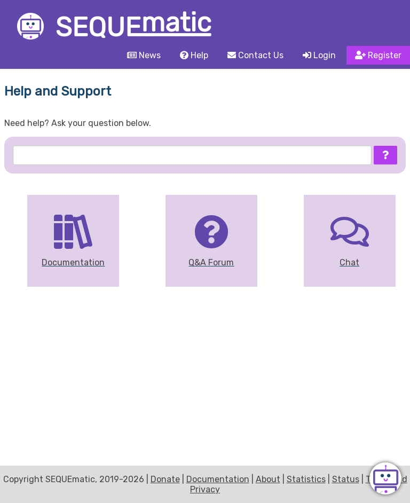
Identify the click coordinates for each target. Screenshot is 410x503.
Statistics (306, 479)
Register (378, 55)
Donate (165, 479)
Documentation (217, 479)
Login (319, 55)
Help (194, 55)
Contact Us (255, 55)
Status (345, 479)
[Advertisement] (205, 381)
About (268, 479)
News (144, 55)
